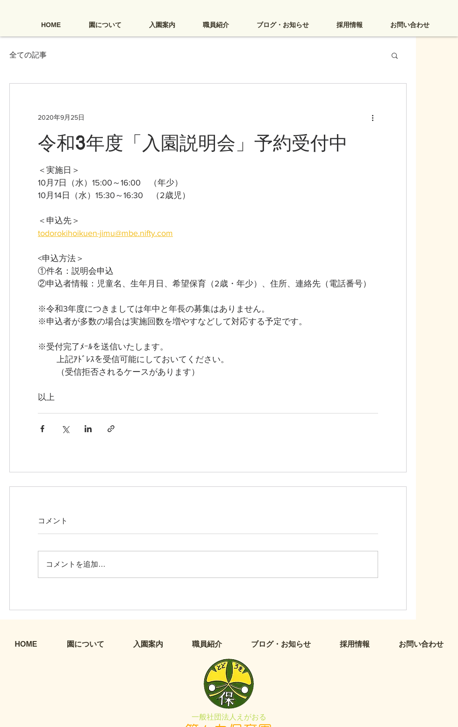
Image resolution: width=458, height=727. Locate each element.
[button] (394, 55)
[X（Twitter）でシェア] (65, 428)
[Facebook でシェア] (42, 428)
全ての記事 (28, 55)
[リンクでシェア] (111, 428)
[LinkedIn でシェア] (88, 428)
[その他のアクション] (372, 117)
